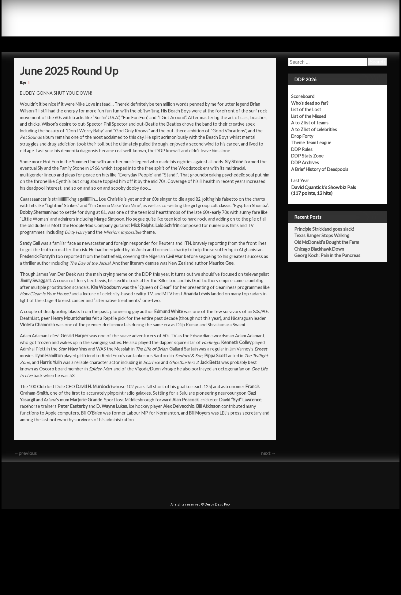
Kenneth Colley (236, 342)
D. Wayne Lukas (111, 406)
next (268, 453)
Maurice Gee (221, 263)
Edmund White (168, 311)
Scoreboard (306, 96)
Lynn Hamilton (49, 355)
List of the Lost (309, 109)
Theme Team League (314, 142)
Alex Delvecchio (178, 406)
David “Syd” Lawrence (240, 399)
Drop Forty (305, 136)
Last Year (303, 180)
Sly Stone (234, 161)
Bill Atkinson (208, 406)
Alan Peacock (185, 399)
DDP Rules (305, 149)
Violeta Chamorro (37, 324)
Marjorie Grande (86, 399)
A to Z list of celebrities (317, 129)
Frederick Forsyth (37, 256)
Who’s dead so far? (313, 103)
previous (25, 453)
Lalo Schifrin (167, 225)
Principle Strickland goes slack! (328, 229)
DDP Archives (308, 162)
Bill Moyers (199, 412)
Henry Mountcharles (71, 318)
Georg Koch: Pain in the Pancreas (331, 255)
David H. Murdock (93, 386)
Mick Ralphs (142, 225)
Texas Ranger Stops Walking (325, 235)
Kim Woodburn (106, 287)
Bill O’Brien (91, 412)
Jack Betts (210, 362)
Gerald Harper (74, 335)
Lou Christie (111, 199)
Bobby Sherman (35, 212)
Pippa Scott (215, 355)
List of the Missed (311, 116)
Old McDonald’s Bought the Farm (330, 242)
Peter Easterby (73, 406)
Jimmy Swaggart (35, 280)
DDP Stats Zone (310, 155)
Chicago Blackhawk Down (322, 249)
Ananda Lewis (196, 293)
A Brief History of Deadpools (323, 169)
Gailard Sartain (183, 348)
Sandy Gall (30, 243)
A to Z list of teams (313, 122)
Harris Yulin (51, 362)
